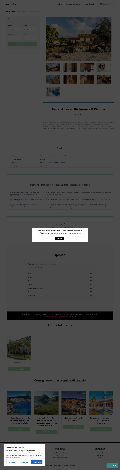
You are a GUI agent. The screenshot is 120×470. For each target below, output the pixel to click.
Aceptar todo (37, 462)
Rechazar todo (24, 462)
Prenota (109, 463)
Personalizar (11, 462)
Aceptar (59, 239)
